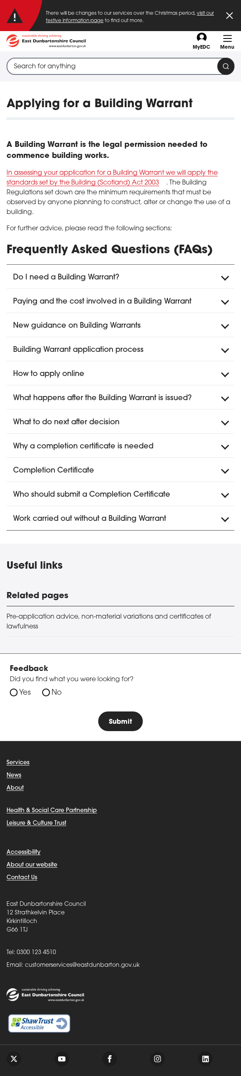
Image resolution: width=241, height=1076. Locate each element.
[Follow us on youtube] (61, 1058)
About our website (32, 865)
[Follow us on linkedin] (205, 1058)
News (14, 775)
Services (18, 763)
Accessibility (24, 852)
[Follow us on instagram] (157, 1058)
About (15, 788)
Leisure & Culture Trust (36, 823)
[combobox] (120, 66)
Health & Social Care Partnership (52, 811)
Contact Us (22, 878)
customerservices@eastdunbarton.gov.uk (82, 965)
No (57, 693)
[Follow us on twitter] (14, 1058)
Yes (25, 693)
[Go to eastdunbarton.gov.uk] (46, 41)
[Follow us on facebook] (109, 1058)
